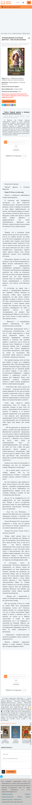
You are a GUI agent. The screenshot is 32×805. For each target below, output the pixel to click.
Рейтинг (19, 796)
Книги (8, 78)
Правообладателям (7, 794)
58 (16, 146)
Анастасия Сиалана (12, 86)
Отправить (11, 771)
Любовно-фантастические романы (13, 80)
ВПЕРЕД (16, 150)
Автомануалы (17, 799)
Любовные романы (17, 78)
